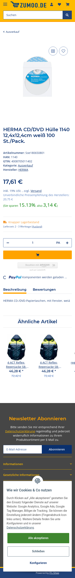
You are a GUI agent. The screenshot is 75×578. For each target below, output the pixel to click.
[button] (51, 4)
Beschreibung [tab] (14, 290)
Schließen (38, 551)
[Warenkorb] (67, 4)
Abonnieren (57, 449)
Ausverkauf (25, 165)
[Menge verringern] (7, 242)
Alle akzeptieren (38, 538)
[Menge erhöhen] (67, 242)
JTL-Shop (54, 573)
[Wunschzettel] (59, 4)
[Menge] (32, 242)
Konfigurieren (38, 563)
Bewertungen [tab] (44, 290)
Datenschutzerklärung (20, 431)
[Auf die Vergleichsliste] (53, 51)
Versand (36, 191)
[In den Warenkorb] (37, 255)
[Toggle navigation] (5, 2)
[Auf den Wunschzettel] (63, 51)
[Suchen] (33, 15)
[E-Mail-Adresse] (22, 449)
